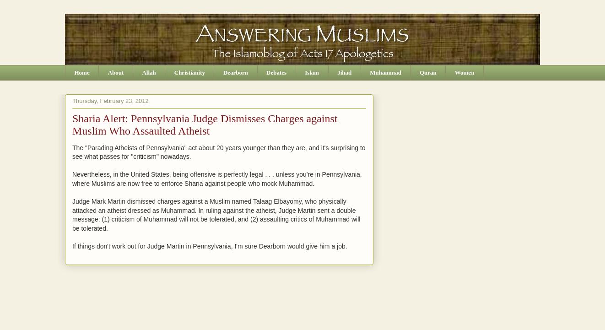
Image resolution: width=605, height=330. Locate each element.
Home (82, 72)
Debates (276, 72)
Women (465, 72)
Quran (428, 72)
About (116, 72)
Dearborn (235, 72)
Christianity (189, 72)
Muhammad (385, 72)
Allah (149, 72)
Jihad (344, 72)
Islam (312, 72)
